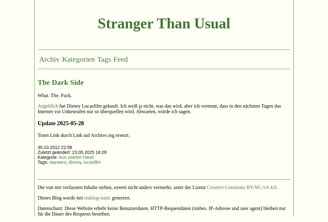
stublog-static (97, 197)
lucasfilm (92, 162)
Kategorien (78, 59)
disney (75, 162)
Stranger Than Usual (164, 23)
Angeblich (48, 106)
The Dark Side (61, 82)
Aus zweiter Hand (76, 157)
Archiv (49, 59)
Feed (120, 59)
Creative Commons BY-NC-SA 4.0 (242, 187)
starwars (57, 162)
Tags (104, 59)
